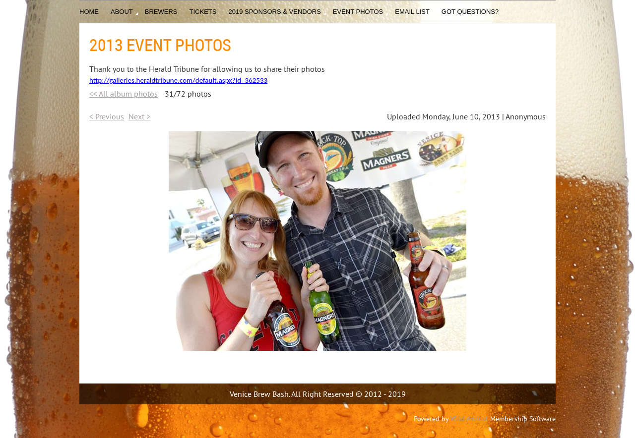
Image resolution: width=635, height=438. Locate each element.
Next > (139, 116)
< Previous (106, 116)
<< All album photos (123, 94)
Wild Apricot (469, 418)
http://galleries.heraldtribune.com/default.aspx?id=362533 (178, 80)
